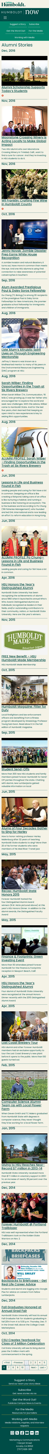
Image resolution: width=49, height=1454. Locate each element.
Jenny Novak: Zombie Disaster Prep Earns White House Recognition (24, 255)
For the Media (36, 31)
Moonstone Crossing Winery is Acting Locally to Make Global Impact (24, 141)
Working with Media (24, 38)
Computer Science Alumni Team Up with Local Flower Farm (21, 1106)
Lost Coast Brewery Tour (20, 1042)
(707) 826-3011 (24, 1449)
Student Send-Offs (15, 769)
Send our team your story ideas (24, 1382)
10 (23, 1367)
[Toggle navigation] (5, 17)
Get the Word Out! (15, 31)
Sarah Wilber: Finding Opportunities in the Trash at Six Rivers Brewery (23, 387)
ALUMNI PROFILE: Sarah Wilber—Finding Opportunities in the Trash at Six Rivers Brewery (24, 462)
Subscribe (34, 24)
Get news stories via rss (24, 1392)
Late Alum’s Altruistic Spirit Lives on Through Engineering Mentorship (23, 354)
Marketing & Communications (24, 1440)
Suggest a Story (18, 24)
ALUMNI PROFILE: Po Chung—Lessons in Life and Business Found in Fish (23, 561)
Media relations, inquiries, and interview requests (24, 1422)
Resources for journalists (24, 1411)
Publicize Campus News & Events (24, 1401)
